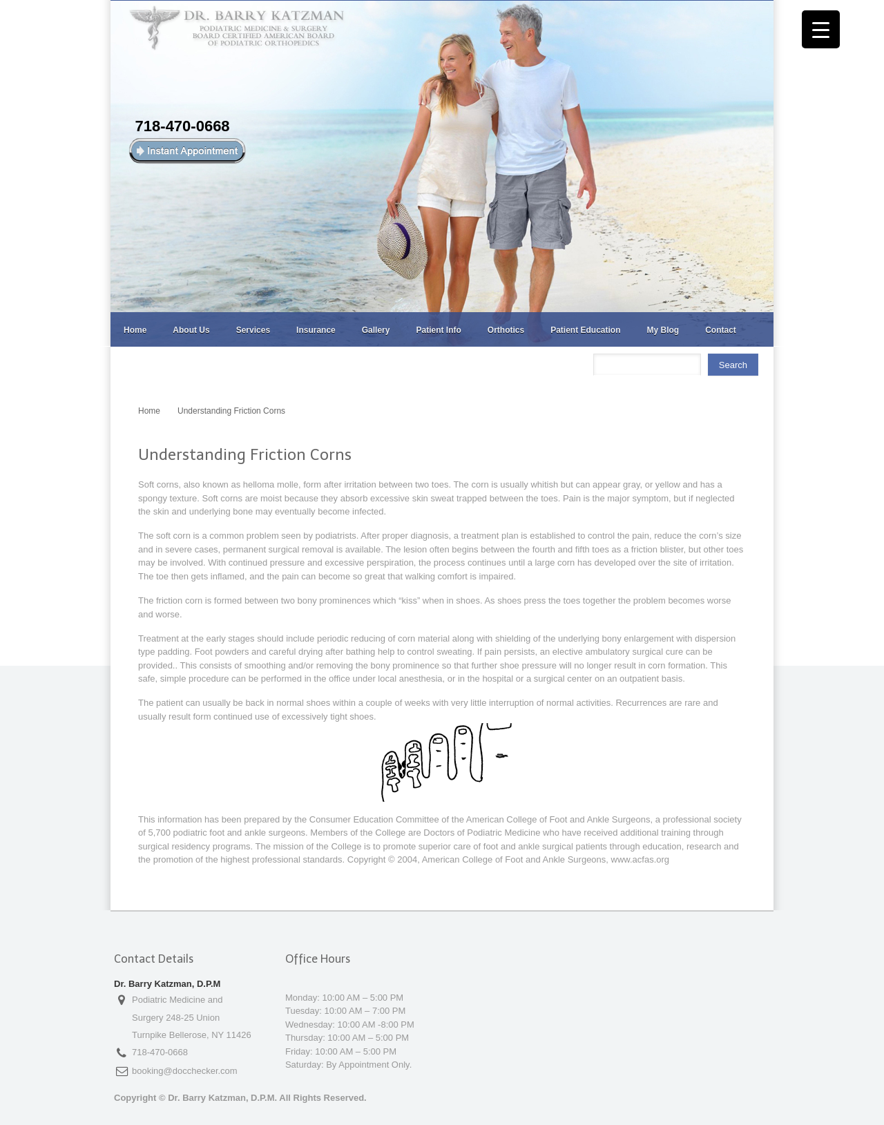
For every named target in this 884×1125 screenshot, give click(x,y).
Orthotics (506, 330)
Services (253, 330)
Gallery (376, 330)
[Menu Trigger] (821, 29)
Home (135, 330)
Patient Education (585, 330)
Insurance (316, 330)
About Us (191, 330)
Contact (720, 330)
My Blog (663, 330)
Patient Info (438, 330)
